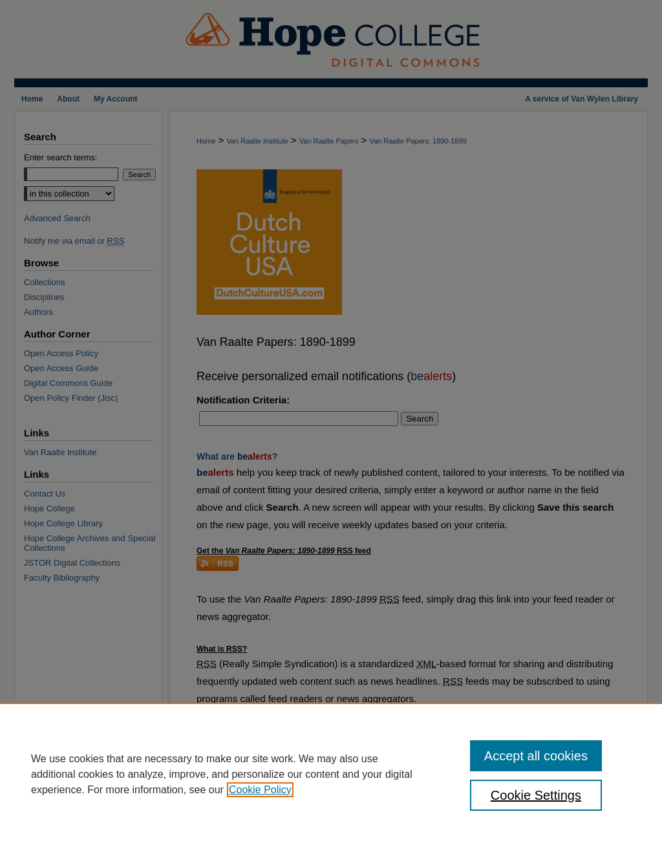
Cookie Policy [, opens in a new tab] (260, 789)
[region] (331, 774)
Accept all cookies (536, 756)
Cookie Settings (536, 795)
